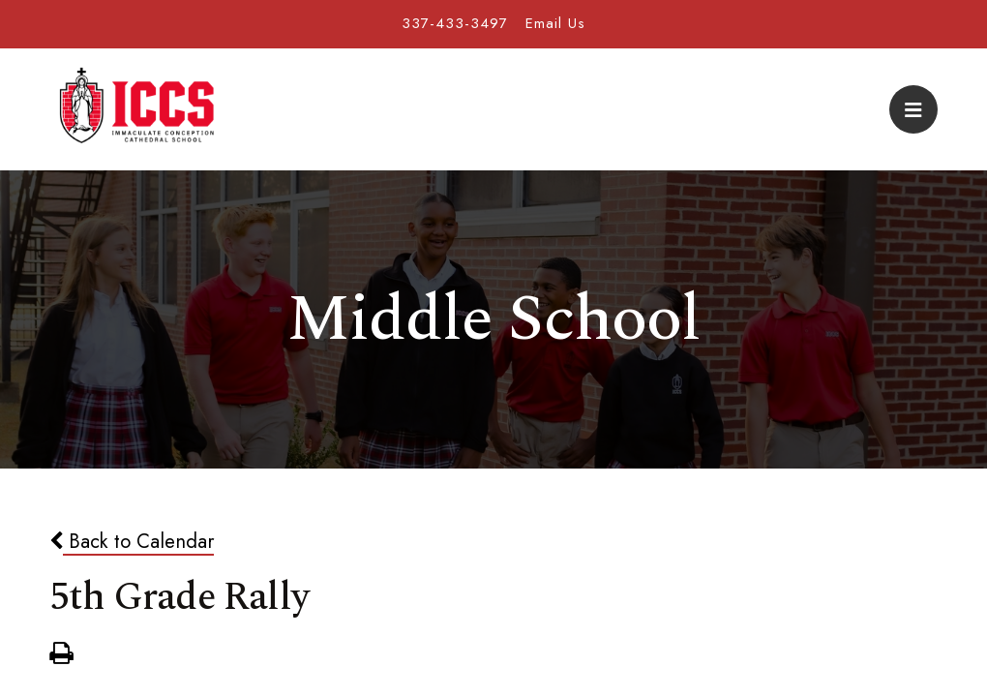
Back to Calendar (131, 541)
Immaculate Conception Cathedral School (136, 109)
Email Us (555, 23)
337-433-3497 (455, 23)
